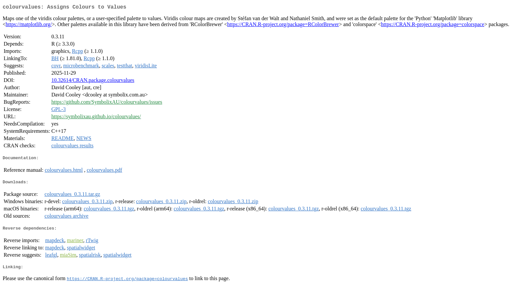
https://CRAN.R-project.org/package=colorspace (432, 25)
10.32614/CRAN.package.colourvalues (92, 81)
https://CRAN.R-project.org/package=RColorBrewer (283, 25)
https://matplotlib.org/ (29, 25)
